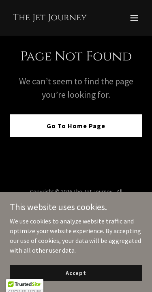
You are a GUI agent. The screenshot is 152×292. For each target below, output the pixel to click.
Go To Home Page (76, 126)
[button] (134, 18)
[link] (50, 18)
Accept (76, 272)
